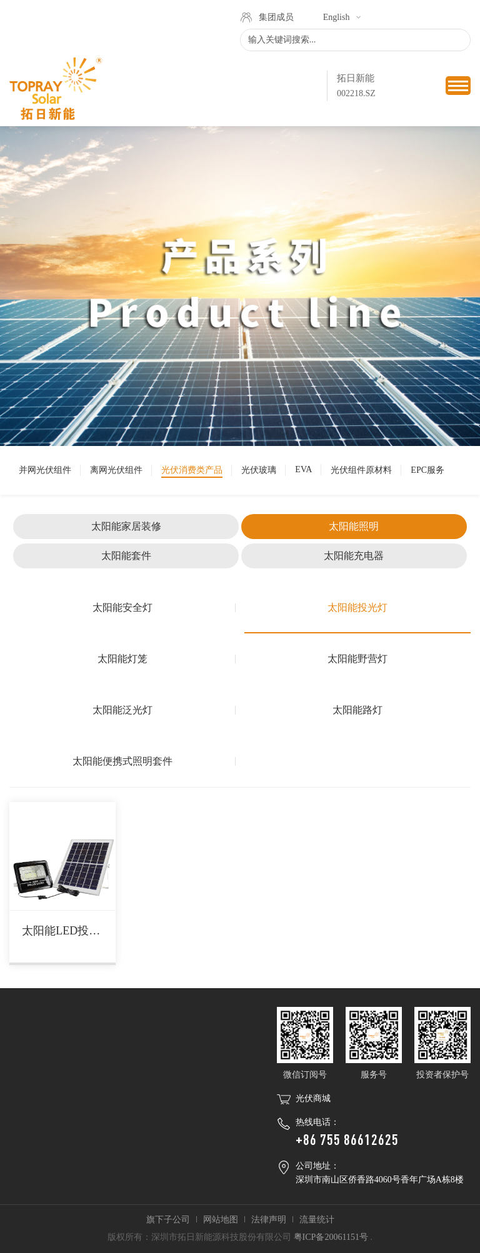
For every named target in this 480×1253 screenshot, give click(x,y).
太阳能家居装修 (126, 526)
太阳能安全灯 (122, 607)
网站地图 (220, 1219)
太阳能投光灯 (358, 607)
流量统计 (316, 1219)
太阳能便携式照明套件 (122, 761)
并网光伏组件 (45, 470)
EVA (303, 469)
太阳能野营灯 (358, 658)
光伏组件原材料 (361, 470)
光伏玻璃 (258, 470)
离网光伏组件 (116, 470)
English (336, 17)
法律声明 (268, 1219)
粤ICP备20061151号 (331, 1237)
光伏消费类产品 (191, 470)
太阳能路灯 (357, 710)
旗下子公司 (168, 1219)
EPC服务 (427, 470)
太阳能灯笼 (123, 658)
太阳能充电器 (354, 555)
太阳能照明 (354, 526)
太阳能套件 (126, 555)
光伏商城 (313, 1098)
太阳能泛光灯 (122, 710)
